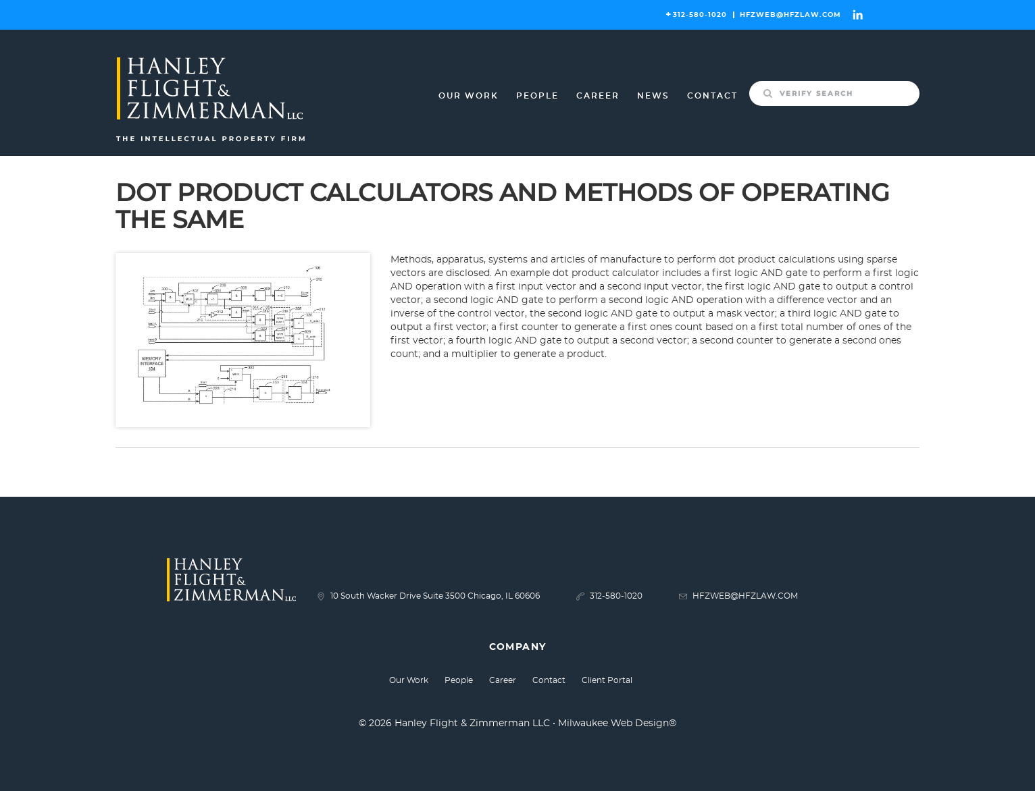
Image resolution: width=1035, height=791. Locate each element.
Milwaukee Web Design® (617, 723)
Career (598, 96)
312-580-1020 (700, 14)
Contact (712, 96)
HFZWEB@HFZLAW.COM (790, 14)
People (537, 96)
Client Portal (607, 680)
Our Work (468, 96)
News (653, 96)
